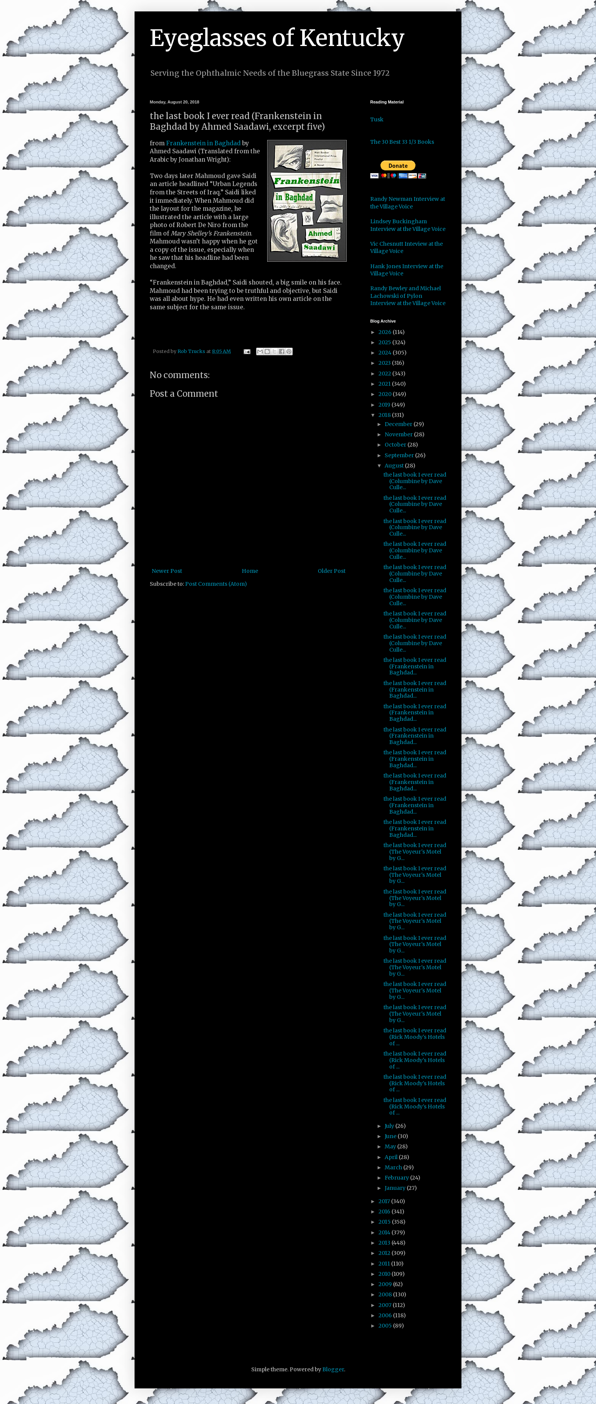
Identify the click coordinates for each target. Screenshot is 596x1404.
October (396, 444)
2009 (386, 1284)
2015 (385, 1221)
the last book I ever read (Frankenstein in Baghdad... (415, 666)
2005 (386, 1325)
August (395, 465)
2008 (386, 1294)
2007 (386, 1305)
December (399, 424)
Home (250, 571)
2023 (385, 362)
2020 (386, 394)
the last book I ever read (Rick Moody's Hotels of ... (415, 1037)
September (400, 455)
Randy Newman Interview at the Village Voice (407, 203)
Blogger (333, 1369)
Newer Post (167, 571)
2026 (386, 332)
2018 (385, 415)
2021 (385, 383)
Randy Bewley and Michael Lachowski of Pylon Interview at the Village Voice (407, 296)
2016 (385, 1211)
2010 (385, 1273)
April (392, 1157)
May (391, 1146)
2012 (385, 1253)
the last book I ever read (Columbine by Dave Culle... (415, 481)
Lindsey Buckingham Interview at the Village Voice (407, 225)
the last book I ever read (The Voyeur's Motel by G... (415, 852)
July (390, 1126)
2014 (385, 1232)
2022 (385, 373)
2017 (385, 1201)
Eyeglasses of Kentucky (277, 38)
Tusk (377, 119)
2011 (385, 1263)
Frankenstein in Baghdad (203, 143)
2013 (385, 1242)
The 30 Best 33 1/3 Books (402, 141)
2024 (386, 352)
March (394, 1167)
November (399, 434)
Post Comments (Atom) (216, 583)
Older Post (332, 571)
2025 (385, 342)
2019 (385, 404)
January (396, 1188)
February (397, 1177)
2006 (386, 1315)
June (391, 1136)
